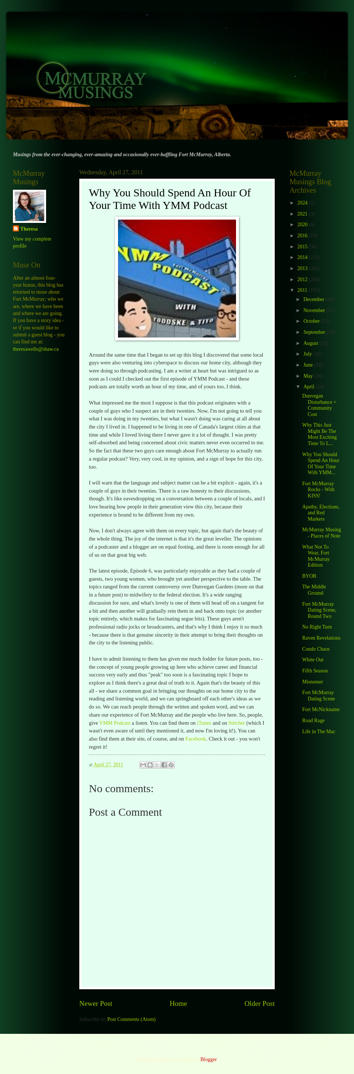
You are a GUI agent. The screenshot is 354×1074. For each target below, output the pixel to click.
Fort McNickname (321, 709)
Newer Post (95, 1003)
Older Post (259, 1003)
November (314, 310)
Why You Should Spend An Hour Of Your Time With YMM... (320, 464)
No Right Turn (317, 627)
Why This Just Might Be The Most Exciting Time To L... (319, 434)
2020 (303, 224)
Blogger (208, 1059)
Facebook (195, 739)
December (314, 299)
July (308, 354)
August (311, 343)
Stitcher (236, 723)
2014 (303, 257)
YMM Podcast (115, 723)
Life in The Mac (318, 731)
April (309, 386)
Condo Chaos (316, 649)
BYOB (309, 576)
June (308, 365)
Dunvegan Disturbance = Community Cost (319, 405)
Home (178, 1003)
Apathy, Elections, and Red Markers (320, 513)
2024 (303, 203)
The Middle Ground (314, 590)
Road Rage (313, 720)
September (314, 332)
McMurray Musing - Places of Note (321, 533)
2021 (303, 214)
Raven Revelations (321, 638)
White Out (312, 659)
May (308, 376)
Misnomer (312, 682)
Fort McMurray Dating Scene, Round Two (319, 610)
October (312, 321)
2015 (303, 246)
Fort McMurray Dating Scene (318, 696)
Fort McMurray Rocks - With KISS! (318, 489)
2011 (303, 290)
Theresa (29, 229)
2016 (303, 235)
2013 (303, 268)
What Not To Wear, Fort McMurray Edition (316, 556)
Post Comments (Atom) (131, 1019)
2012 (303, 279)
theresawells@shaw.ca (36, 349)
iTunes (204, 723)
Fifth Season (314, 671)
